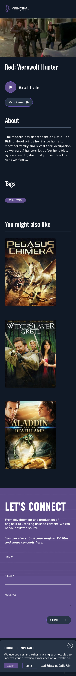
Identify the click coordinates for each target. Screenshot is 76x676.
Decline (29, 665)
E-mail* (9, 576)
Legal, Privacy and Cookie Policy (56, 665)
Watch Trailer (10, 87)
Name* (9, 557)
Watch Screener (16, 102)
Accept (11, 665)
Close (70, 646)
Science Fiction (15, 200)
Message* (11, 594)
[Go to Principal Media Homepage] (17, 9)
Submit (54, 620)
